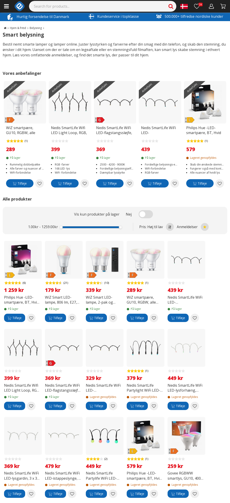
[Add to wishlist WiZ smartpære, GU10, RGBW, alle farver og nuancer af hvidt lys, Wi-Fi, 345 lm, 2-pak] (39, 183)
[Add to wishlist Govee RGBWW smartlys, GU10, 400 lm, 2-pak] (194, 494)
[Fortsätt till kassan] (223, 6)
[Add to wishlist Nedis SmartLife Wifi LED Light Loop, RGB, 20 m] (84, 183)
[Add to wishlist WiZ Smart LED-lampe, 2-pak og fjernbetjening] (113, 318)
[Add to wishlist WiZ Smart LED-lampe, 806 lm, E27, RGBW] (72, 318)
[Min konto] (211, 6)
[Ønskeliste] (198, 6)
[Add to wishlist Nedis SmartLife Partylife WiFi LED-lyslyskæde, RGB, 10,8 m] (113, 494)
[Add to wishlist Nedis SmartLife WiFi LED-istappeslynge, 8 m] (72, 494)
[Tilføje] (19, 184)
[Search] (103, 6)
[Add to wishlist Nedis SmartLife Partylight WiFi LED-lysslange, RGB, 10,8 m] (154, 406)
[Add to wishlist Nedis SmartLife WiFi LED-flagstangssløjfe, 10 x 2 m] (129, 183)
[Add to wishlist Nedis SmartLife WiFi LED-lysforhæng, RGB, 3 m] (194, 406)
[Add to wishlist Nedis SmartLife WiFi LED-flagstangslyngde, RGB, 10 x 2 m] (174, 183)
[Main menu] (6, 6)
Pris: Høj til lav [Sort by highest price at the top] (156, 227)
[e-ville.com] (19, 6)
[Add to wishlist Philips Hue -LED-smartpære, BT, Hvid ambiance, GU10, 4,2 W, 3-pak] (219, 183)
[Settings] (184, 6)
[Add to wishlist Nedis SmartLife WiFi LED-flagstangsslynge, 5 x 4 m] (113, 406)
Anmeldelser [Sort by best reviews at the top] (193, 227)
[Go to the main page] (5, 28)
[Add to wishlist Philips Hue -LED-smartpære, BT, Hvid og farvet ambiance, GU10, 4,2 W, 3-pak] (31, 318)
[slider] (61, 227)
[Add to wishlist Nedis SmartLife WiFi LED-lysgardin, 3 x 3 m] (31, 494)
